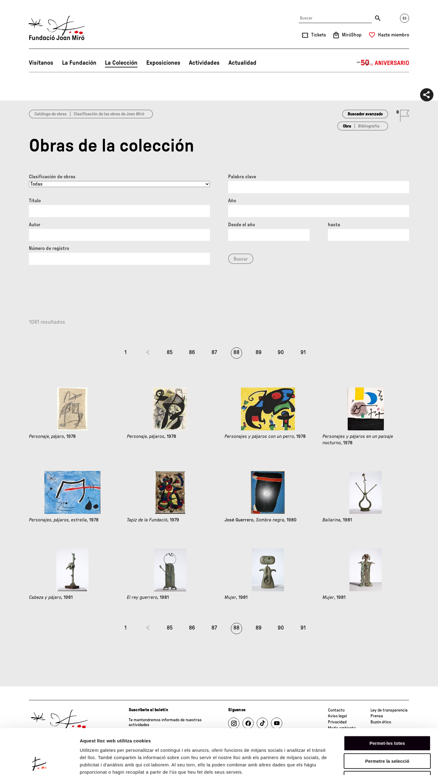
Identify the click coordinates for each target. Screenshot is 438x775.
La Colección (121, 63)
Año (232, 200)
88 (236, 352)
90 (281, 352)
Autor (34, 224)
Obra (347, 126)
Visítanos (41, 63)
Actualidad (242, 63)
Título (35, 200)
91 (303, 352)
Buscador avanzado (365, 114)
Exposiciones (163, 63)
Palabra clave (242, 176)
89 (258, 352)
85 (170, 352)
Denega (387, 736)
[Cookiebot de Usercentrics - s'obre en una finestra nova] (39, 763)
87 (214, 352)
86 (192, 352)
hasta (334, 224)
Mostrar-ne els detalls (350, 763)
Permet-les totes (387, 700)
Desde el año (241, 224)
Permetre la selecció (387, 718)
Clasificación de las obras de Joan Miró (109, 114)
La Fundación (79, 63)
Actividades (204, 63)
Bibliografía (368, 126)
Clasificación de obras (52, 176)
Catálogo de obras (50, 114)
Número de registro (49, 248)
